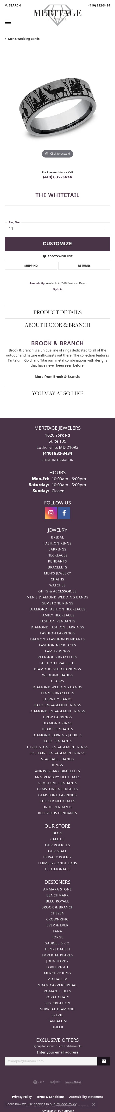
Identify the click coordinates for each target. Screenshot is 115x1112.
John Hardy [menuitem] (57, 961)
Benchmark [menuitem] (57, 895)
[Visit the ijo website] (55, 1082)
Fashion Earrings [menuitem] (57, 633)
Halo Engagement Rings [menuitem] (57, 705)
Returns (84, 265)
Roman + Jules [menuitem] (57, 991)
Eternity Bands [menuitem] (58, 699)
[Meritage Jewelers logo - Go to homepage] (57, 15)
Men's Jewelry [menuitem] (57, 573)
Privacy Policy (57, 857)
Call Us (57, 839)
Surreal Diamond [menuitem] (57, 1009)
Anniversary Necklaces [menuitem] (57, 777)
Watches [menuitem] (57, 585)
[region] (57, 106)
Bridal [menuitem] (57, 537)
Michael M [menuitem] (57, 979)
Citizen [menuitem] (57, 913)
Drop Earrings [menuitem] (57, 717)
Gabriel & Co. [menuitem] (57, 943)
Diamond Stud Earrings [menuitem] (57, 669)
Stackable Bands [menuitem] (57, 759)
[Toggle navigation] (8, 22)
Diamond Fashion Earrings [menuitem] (57, 627)
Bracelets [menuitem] (57, 567)
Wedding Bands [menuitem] (57, 675)
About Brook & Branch (57, 325)
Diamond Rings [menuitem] (57, 723)
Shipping (31, 265)
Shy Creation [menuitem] (57, 1003)
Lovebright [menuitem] (57, 967)
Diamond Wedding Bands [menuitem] (57, 687)
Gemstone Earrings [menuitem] (57, 795)
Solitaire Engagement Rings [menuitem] (57, 753)
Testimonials (57, 869)
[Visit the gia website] (39, 1082)
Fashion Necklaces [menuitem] (57, 645)
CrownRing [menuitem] (57, 919)
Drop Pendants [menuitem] (57, 807)
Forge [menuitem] (58, 937)
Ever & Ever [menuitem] (57, 925)
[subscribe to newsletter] (103, 1061)
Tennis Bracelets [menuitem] (57, 693)
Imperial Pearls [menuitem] (57, 955)
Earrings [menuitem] (57, 549)
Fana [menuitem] (57, 931)
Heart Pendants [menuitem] (57, 729)
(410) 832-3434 (57, 177)
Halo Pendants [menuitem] (57, 741)
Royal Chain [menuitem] (58, 997)
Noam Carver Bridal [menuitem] (57, 985)
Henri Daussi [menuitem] (57, 949)
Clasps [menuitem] (57, 681)
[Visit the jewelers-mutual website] (73, 1082)
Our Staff (57, 851)
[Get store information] (57, 460)
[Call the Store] (57, 453)
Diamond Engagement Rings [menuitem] (57, 711)
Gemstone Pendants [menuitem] (57, 783)
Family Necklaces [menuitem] (58, 615)
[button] (13, 5)
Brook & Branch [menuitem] (57, 907)
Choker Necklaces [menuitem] (57, 801)
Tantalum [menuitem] (57, 1021)
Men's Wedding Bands (24, 39)
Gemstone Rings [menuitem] (57, 603)
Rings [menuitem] (57, 765)
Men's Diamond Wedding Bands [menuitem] (57, 597)
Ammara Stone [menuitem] (57, 889)
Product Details (57, 312)
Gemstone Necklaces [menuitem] (57, 789)
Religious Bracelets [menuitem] (57, 657)
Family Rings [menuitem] (57, 651)
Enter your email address (57, 1052)
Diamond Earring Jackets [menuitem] (57, 735)
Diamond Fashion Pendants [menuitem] (57, 639)
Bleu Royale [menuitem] (57, 901)
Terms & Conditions (57, 863)
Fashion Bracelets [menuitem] (57, 663)
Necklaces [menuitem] (57, 555)
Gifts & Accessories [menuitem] (57, 591)
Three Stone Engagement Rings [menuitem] (57, 747)
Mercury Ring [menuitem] (57, 973)
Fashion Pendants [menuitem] (58, 621)
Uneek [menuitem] (57, 1027)
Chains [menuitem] (57, 579)
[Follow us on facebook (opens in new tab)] (64, 513)
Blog (57, 833)
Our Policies (57, 845)
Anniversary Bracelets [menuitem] (57, 771)
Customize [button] (57, 243)
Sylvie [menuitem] (57, 1015)
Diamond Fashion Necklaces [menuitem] (57, 609)
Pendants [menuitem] (57, 561)
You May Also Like (57, 393)
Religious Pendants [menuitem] (57, 813)
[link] (99, 5)
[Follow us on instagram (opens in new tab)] (51, 513)
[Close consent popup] (93, 1104)
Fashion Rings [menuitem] (57, 543)
